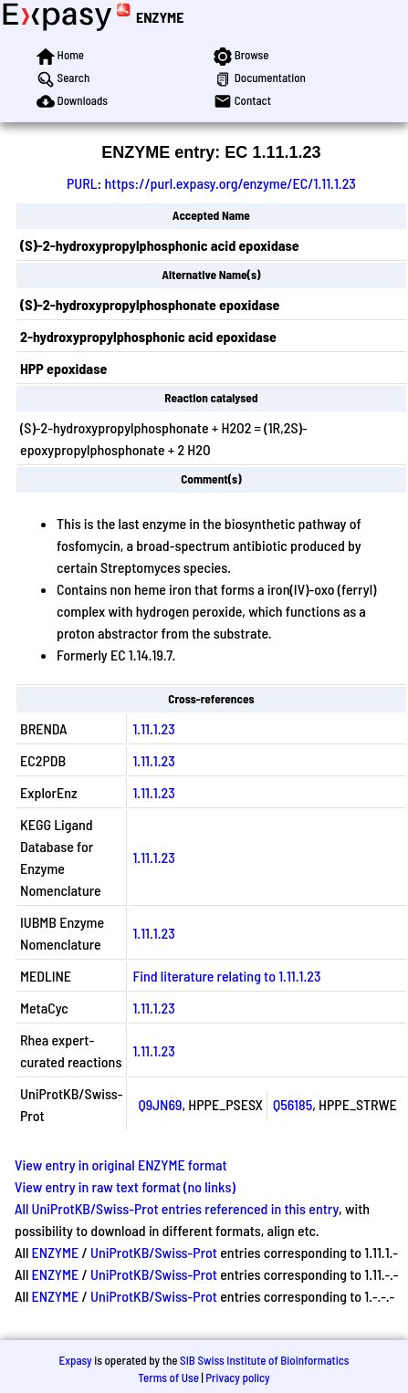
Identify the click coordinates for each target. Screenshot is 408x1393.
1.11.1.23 (153, 728)
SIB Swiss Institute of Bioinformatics (264, 1360)
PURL (82, 183)
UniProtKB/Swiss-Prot (153, 1252)
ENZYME (159, 17)
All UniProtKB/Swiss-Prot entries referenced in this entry (177, 1208)
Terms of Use (168, 1377)
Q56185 (292, 1104)
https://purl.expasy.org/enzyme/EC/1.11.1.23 (229, 183)
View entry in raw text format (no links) (125, 1186)
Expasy (74, 1360)
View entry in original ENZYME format (121, 1164)
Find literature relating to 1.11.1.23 (226, 975)
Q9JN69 (160, 1104)
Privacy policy (237, 1377)
